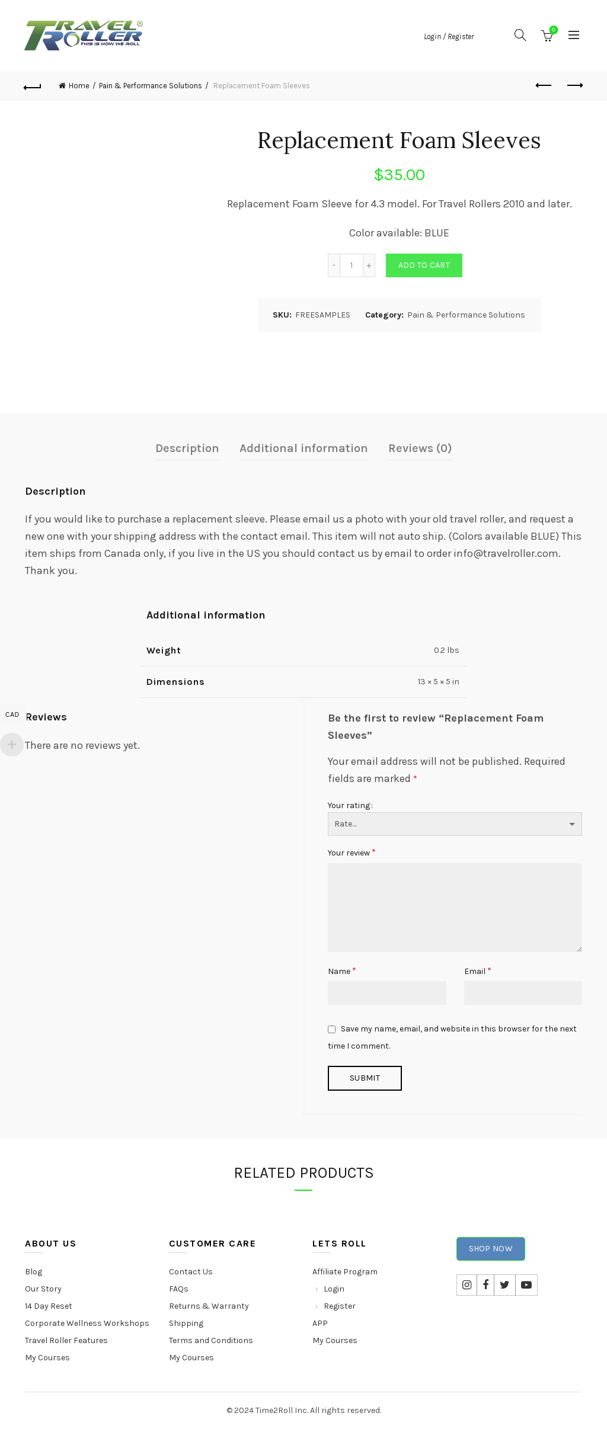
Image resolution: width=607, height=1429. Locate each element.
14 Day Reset (48, 1306)
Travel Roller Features (66, 1340)
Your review (352, 852)
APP (320, 1323)
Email (477, 970)
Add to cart (424, 265)
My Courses (47, 1358)
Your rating (349, 805)
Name (342, 970)
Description (187, 448)
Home (79, 85)
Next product (574, 85)
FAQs (179, 1289)
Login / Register (449, 36)
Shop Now (491, 1249)
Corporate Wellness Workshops (87, 1323)
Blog (33, 1272)
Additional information (303, 448)
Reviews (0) (420, 448)
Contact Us (191, 1272)
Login (334, 1289)
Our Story (43, 1289)
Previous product (544, 85)
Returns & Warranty (209, 1306)
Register (340, 1306)
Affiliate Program (345, 1272)
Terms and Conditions (211, 1340)
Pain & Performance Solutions (150, 85)
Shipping (186, 1323)
